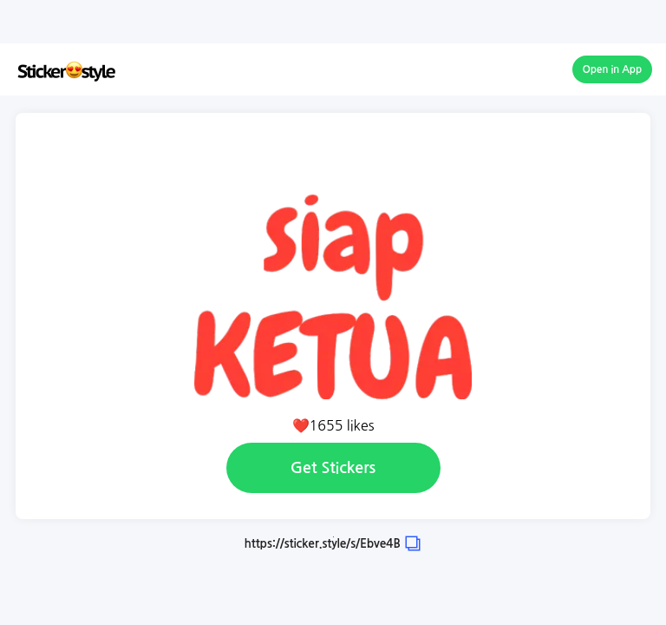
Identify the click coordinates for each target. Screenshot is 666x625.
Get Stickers (333, 468)
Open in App (613, 69)
